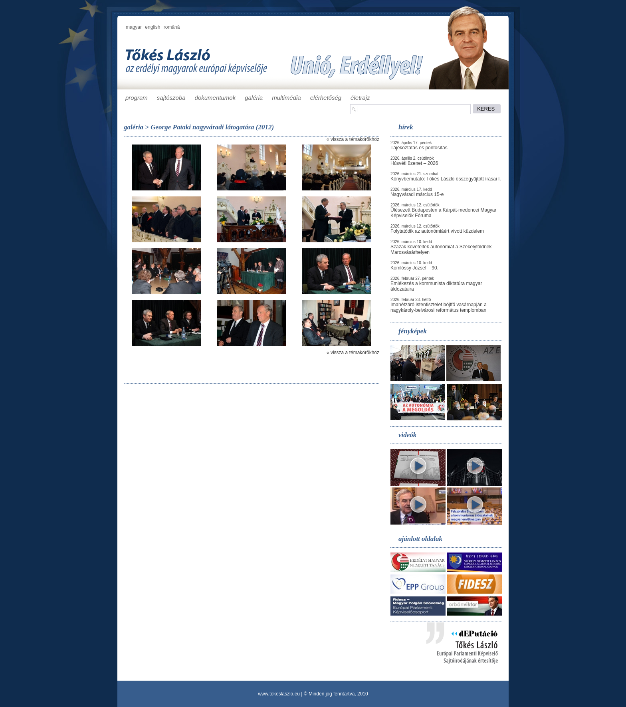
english (152, 27)
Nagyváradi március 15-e (417, 194)
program (136, 97)
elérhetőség (325, 97)
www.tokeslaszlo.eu (279, 694)
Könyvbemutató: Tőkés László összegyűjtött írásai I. (445, 179)
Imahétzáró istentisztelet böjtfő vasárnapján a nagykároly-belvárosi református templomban (438, 307)
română (172, 27)
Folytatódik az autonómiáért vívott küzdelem (437, 231)
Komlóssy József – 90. (414, 268)
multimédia (286, 97)
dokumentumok (215, 97)
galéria (254, 97)
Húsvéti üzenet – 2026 (414, 163)
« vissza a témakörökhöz (353, 139)
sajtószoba (171, 97)
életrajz (360, 97)
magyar (134, 27)
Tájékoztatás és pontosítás (419, 148)
